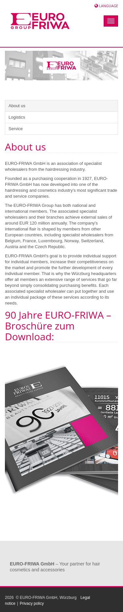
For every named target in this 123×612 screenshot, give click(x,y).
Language (108, 5)
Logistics (17, 117)
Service (16, 128)
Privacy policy (32, 603)
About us (17, 105)
